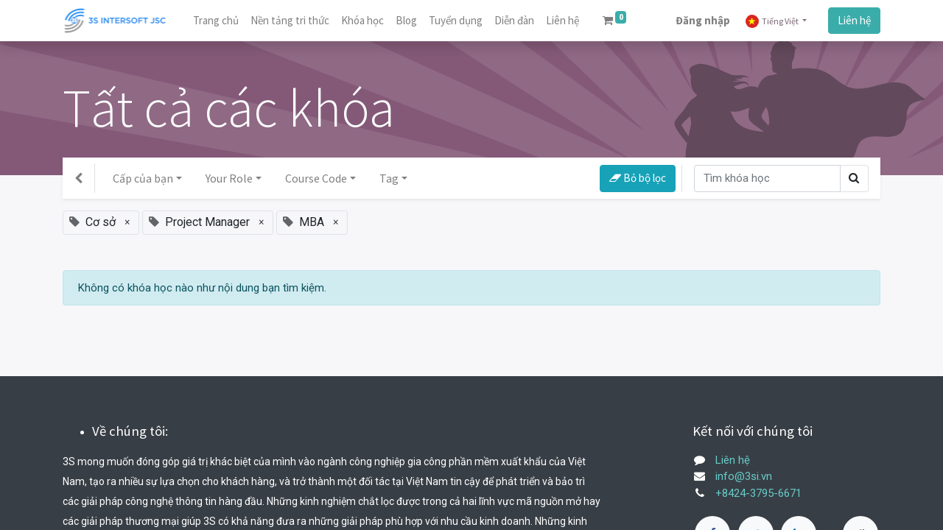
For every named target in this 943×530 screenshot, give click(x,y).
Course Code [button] (316, 178)
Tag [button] (389, 178)
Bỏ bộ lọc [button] (637, 178)
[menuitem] (216, 21)
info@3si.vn (743, 476)
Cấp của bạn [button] (143, 178)
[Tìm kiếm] (767, 178)
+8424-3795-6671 (758, 493)
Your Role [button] (229, 178)
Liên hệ (854, 20)
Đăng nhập (703, 20)
